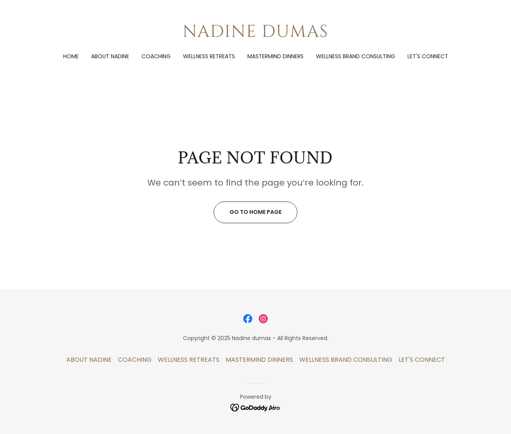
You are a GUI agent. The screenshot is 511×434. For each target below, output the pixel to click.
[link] (255, 34)
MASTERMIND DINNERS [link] (275, 56)
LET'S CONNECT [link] (427, 56)
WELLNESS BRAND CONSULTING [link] (355, 56)
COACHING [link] (156, 56)
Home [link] (71, 56)
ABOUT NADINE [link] (110, 56)
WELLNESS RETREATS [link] (209, 56)
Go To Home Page (255, 212)
